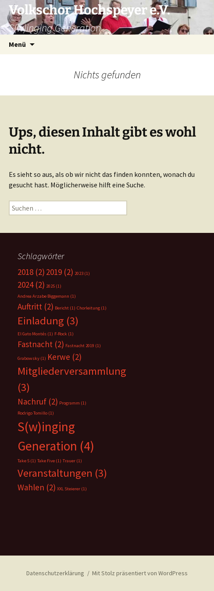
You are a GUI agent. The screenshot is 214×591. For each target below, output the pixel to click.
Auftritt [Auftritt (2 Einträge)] (36, 306)
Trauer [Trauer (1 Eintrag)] (72, 461)
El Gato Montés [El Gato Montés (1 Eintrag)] (35, 334)
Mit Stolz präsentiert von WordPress (140, 573)
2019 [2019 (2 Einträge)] (59, 272)
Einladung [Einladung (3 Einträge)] (48, 320)
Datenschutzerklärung (55, 573)
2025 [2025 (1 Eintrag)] (53, 286)
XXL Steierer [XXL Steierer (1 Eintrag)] (72, 489)
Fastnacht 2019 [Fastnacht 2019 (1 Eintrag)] (83, 345)
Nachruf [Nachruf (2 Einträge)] (38, 401)
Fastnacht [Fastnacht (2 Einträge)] (41, 344)
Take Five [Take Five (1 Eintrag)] (49, 461)
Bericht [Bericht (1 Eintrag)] (65, 308)
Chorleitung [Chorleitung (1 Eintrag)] (92, 308)
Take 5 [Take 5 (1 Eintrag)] (27, 461)
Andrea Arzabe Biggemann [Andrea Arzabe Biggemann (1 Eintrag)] (47, 296)
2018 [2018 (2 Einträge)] (31, 272)
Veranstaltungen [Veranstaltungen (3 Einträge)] (62, 473)
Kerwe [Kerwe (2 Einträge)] (64, 357)
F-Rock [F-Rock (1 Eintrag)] (64, 334)
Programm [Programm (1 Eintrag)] (72, 403)
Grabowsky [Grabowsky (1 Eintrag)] (32, 358)
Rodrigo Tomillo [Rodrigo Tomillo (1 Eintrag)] (36, 413)
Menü (17, 44)
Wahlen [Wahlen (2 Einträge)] (37, 487)
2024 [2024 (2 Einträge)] (31, 284)
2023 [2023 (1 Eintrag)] (82, 273)
